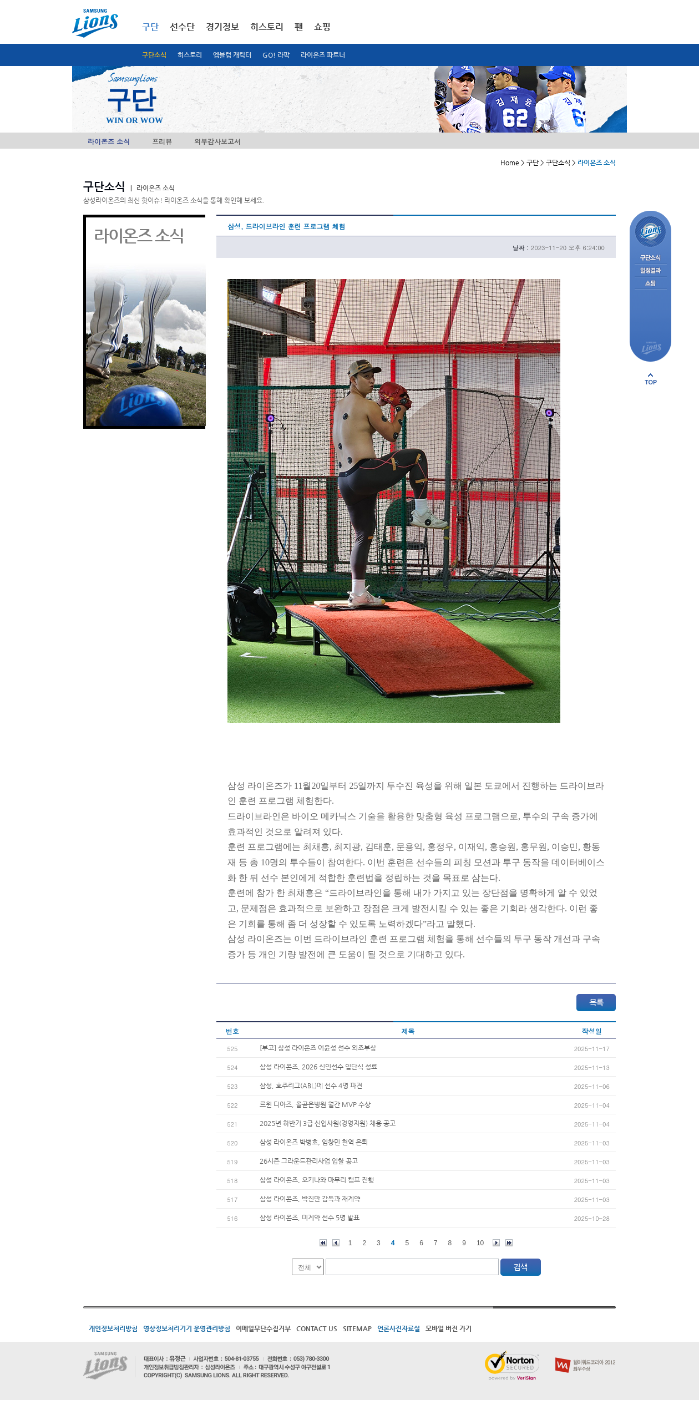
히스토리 (190, 55)
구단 (150, 27)
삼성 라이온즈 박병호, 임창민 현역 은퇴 (314, 1142)
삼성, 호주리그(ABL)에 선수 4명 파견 (311, 1085)
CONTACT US (316, 1328)
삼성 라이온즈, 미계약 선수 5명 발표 (309, 1217)
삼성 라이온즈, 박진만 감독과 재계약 (310, 1199)
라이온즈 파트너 (323, 55)
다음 (496, 1242)
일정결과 (650, 271)
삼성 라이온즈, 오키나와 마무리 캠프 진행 (317, 1180)
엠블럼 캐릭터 (232, 55)
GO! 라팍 (276, 55)
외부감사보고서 (217, 141)
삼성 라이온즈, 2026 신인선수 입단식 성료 (318, 1067)
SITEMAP (357, 1328)
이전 (336, 1242)
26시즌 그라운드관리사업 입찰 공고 (309, 1161)
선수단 (182, 27)
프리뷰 (162, 141)
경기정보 (222, 27)
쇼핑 (322, 27)
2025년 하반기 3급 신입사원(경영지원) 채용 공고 (328, 1123)
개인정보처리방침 (113, 1328)
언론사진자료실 (398, 1328)
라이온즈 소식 (109, 141)
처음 (323, 1242)
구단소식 (154, 55)
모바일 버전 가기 (449, 1328)
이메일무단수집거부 (263, 1328)
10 (480, 1243)
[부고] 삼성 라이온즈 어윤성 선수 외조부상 (318, 1048)
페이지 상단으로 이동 (651, 378)
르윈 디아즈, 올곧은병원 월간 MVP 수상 (315, 1104)
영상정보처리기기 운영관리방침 (186, 1328)
